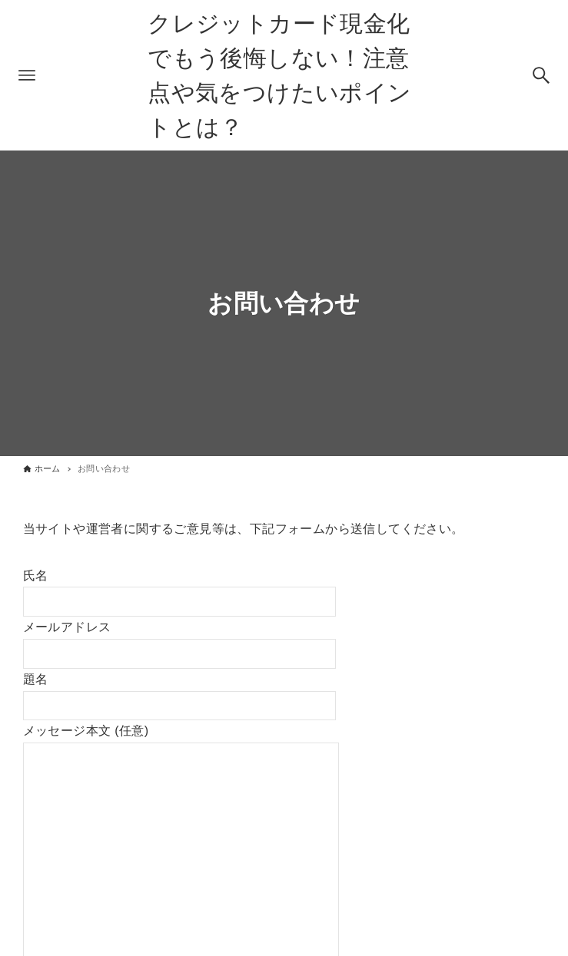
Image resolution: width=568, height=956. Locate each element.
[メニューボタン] (27, 75)
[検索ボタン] (541, 75)
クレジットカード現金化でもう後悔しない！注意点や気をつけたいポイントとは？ (279, 75)
